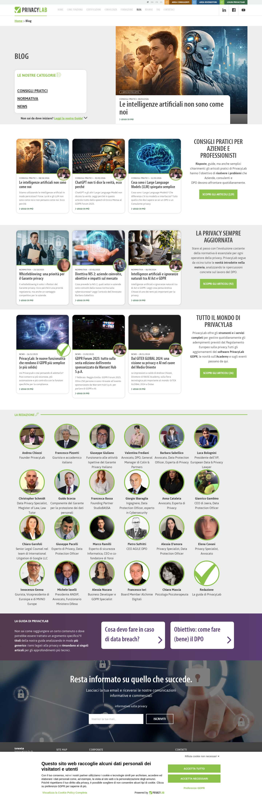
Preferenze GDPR (194, 788)
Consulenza (111, 9)
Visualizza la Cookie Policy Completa (64, 792)
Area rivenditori (204, 2)
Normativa (27, 98)
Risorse (149, 9)
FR (157, 2)
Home (60, 9)
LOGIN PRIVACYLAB (232, 2)
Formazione (127, 9)
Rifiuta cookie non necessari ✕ (202, 756)
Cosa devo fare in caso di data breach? (129, 634)
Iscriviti (160, 719)
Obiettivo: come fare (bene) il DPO (197, 634)
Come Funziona (75, 9)
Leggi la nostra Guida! (68, 118)
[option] (42, 176)
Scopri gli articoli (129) (218, 194)
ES (161, 2)
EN (152, 2)
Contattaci (169, 9)
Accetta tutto (194, 768)
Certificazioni (93, 9)
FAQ (158, 9)
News (22, 106)
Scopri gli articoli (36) (218, 373)
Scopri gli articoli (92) (218, 283)
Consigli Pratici (32, 90)
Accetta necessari (194, 778)
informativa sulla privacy (131, 706)
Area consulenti (176, 2)
